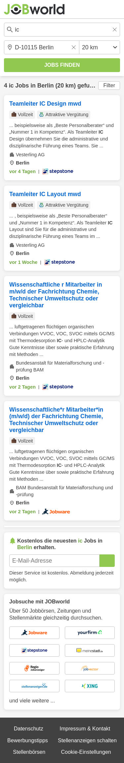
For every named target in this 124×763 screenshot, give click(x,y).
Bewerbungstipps (27, 740)
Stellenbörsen (29, 752)
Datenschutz (28, 728)
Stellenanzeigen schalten (87, 740)
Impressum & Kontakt (85, 728)
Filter (109, 85)
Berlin (45, 85)
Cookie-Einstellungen (86, 752)
